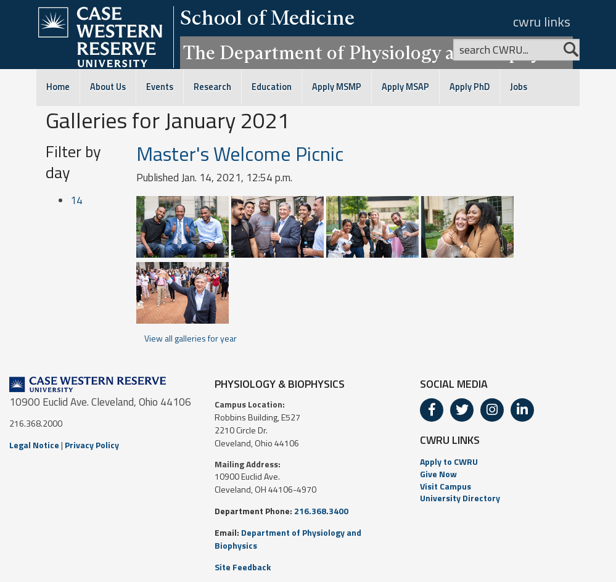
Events (159, 87)
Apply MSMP (336, 87)
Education (272, 87)
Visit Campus (445, 486)
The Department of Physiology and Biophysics (376, 52)
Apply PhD (470, 87)
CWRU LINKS (450, 440)
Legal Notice (34, 444)
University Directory (460, 497)
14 (76, 200)
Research (212, 87)
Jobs (518, 87)
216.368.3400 (321, 510)
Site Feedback (243, 566)
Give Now (438, 473)
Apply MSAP (405, 87)
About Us (108, 87)
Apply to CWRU (449, 461)
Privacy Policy (92, 444)
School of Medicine (267, 17)
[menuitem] (513, 462)
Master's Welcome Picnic (239, 153)
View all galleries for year (190, 338)
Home (58, 87)
